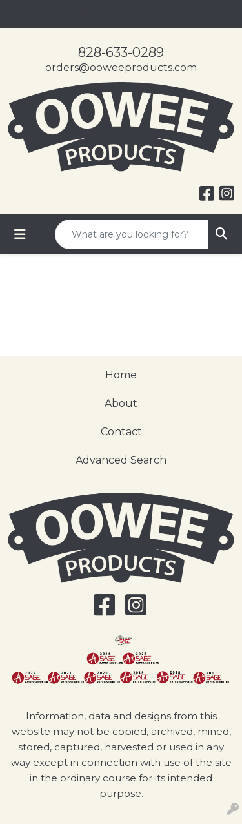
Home (121, 375)
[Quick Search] (131, 234)
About (121, 403)
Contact (121, 432)
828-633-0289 (121, 52)
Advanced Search (121, 460)
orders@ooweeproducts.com (121, 67)
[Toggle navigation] (20, 234)
